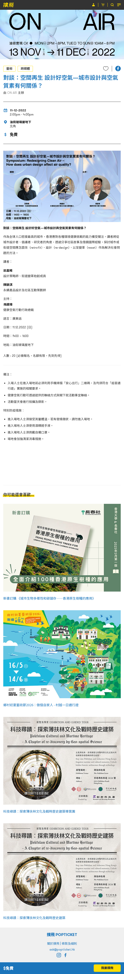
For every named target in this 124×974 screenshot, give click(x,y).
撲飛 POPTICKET (62, 934)
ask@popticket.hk (62, 949)
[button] (118, 68)
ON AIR (12, 93)
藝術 (9, 69)
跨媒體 (25, 69)
